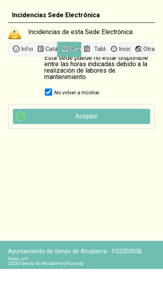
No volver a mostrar (76, 93)
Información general (27, 49)
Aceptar (57, 116)
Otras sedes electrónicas (149, 49)
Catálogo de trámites (51, 49)
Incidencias (124, 49)
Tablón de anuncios (100, 49)
